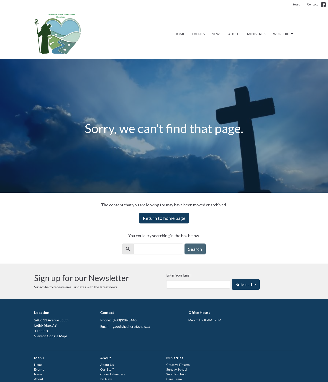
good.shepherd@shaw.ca (131, 326)
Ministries (256, 34)
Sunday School (176, 369)
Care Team (174, 379)
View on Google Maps (50, 336)
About (234, 34)
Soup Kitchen (176, 374)
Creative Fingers (178, 365)
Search (296, 4)
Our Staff (107, 369)
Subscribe (246, 284)
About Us (107, 365)
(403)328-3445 (125, 320)
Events (198, 34)
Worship (283, 34)
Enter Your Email (178, 275)
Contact (312, 4)
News (216, 34)
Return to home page (164, 218)
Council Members (112, 374)
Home (179, 34)
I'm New (106, 379)
